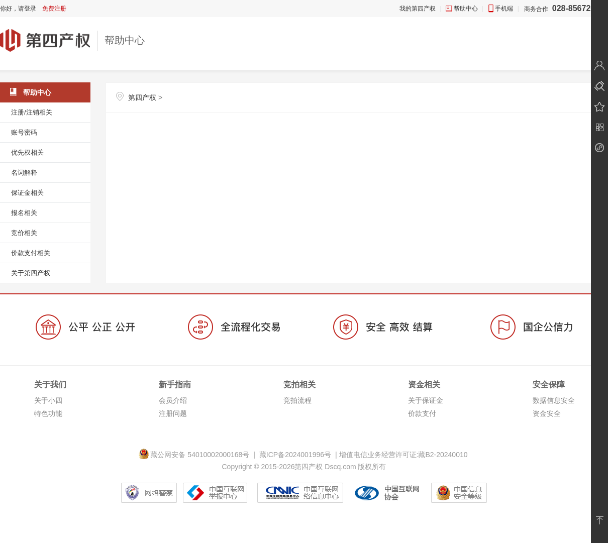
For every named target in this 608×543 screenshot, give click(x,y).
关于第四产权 (30, 273)
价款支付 (422, 413)
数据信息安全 (554, 400)
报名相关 (24, 212)
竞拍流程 (297, 400)
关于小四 (48, 400)
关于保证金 (425, 400)
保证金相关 (27, 192)
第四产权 (142, 97)
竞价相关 (24, 233)
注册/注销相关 (31, 112)
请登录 (27, 8)
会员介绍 (173, 400)
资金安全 (547, 413)
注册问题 (173, 413)
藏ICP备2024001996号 (295, 455)
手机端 (504, 8)
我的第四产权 (417, 8)
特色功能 (48, 413)
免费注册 (54, 8)
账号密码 (24, 132)
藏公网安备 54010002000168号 (195, 455)
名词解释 (24, 172)
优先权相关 (27, 152)
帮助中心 (466, 8)
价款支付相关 (30, 253)
